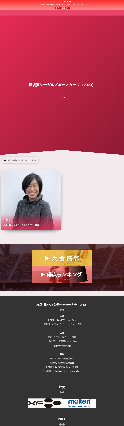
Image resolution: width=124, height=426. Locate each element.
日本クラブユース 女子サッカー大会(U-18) (62, 5)
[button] (117, 3)
